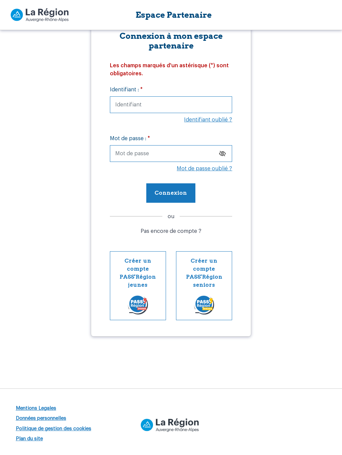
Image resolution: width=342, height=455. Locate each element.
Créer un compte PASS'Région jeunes (143, 285)
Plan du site (29, 438)
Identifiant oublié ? (208, 119)
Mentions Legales (36, 408)
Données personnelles (41, 418)
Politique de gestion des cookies (53, 428)
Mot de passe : (130, 138)
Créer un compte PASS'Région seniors (209, 285)
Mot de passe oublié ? (204, 168)
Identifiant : (126, 89)
